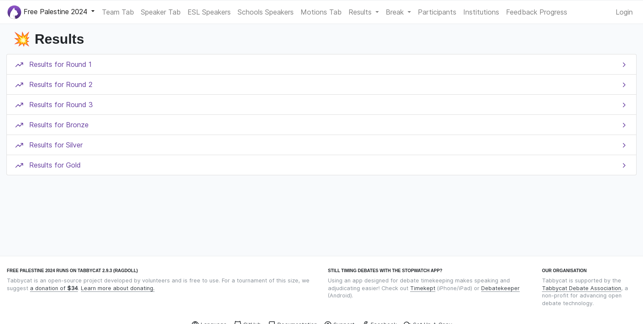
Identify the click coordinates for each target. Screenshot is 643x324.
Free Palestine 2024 (48, 12)
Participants (437, 12)
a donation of (54, 288)
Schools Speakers (266, 12)
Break (396, 12)
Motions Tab (321, 12)
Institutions (481, 12)
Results (361, 12)
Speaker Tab (161, 12)
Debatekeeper (500, 288)
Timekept (422, 288)
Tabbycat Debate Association (581, 288)
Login (624, 12)
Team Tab (118, 12)
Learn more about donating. (118, 288)
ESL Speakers (209, 12)
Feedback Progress (536, 12)
